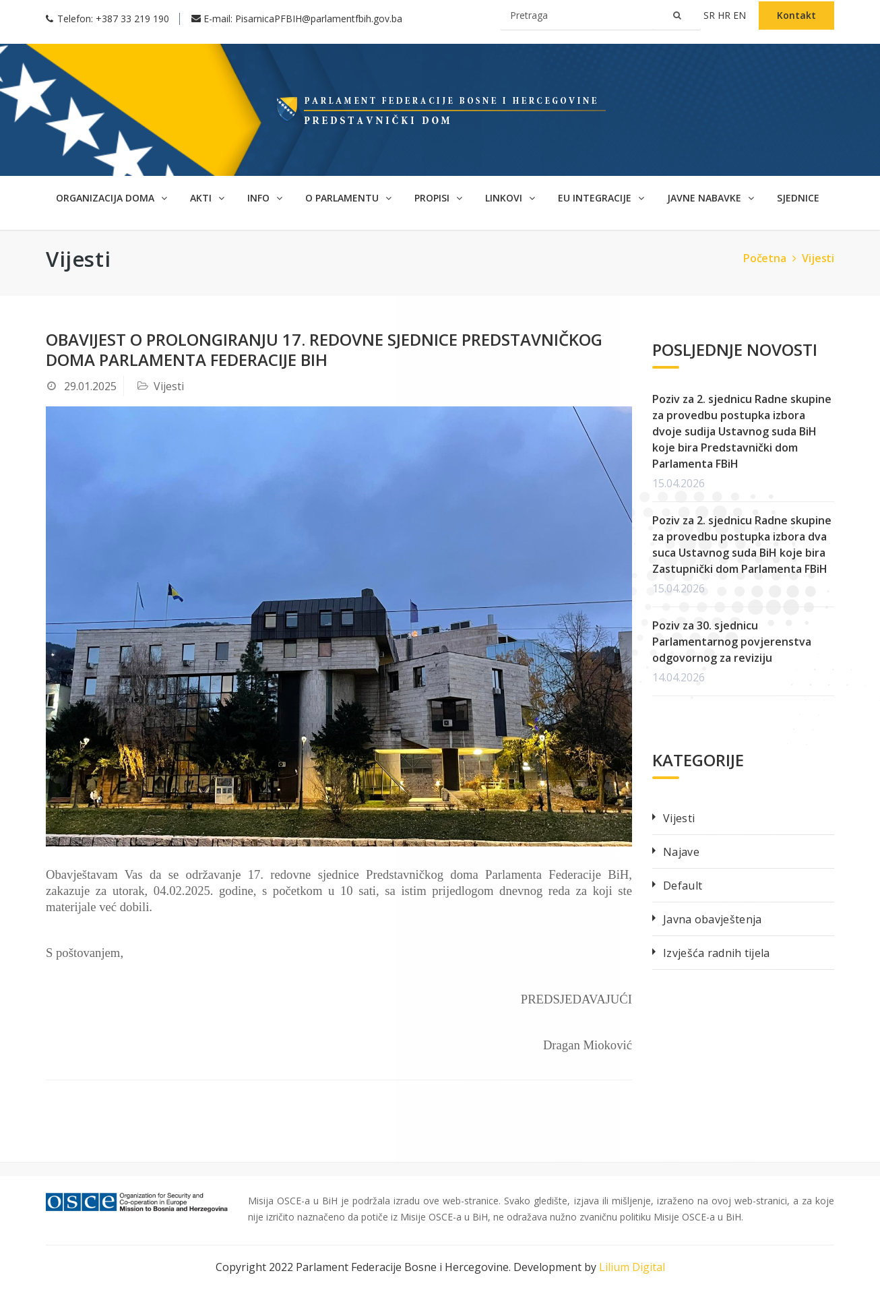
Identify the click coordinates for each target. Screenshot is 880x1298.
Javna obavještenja (712, 919)
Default (682, 885)
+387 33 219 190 (132, 18)
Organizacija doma (111, 197)
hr (725, 15)
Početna (771, 258)
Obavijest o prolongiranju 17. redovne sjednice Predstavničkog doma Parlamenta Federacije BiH (324, 349)
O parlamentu (348, 197)
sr (710, 15)
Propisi (438, 197)
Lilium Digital (632, 1267)
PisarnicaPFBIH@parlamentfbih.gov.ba (318, 18)
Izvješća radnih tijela (716, 953)
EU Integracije (601, 197)
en (741, 15)
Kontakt (796, 15)
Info (264, 197)
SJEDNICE (798, 197)
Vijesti (818, 258)
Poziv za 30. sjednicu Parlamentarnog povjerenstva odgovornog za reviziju (731, 641)
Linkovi (510, 197)
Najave (681, 851)
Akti (207, 197)
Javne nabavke (710, 197)
